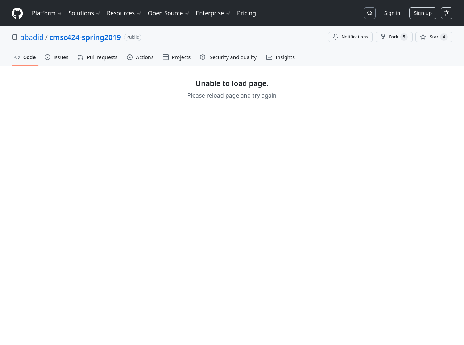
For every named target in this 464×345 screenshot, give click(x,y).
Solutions (85, 13)
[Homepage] (17, 13)
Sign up (423, 12)
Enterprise (213, 13)
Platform (47, 13)
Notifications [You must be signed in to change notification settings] (350, 37)
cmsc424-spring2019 (85, 37)
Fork (393, 37)
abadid (32, 37)
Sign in (392, 12)
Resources (124, 13)
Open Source (169, 13)
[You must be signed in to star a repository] (433, 37)
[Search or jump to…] (369, 13)
